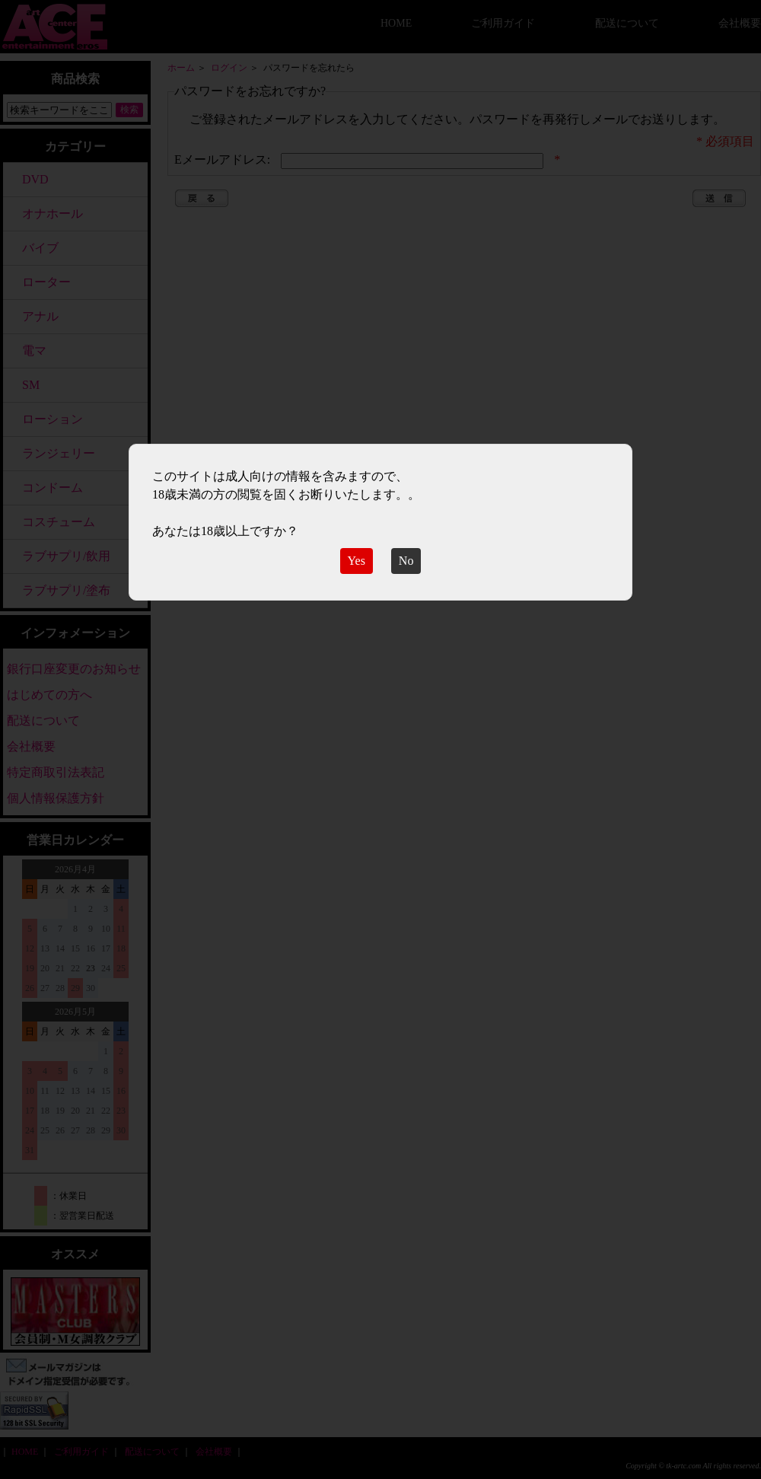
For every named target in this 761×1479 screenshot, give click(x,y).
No (406, 560)
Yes (356, 560)
